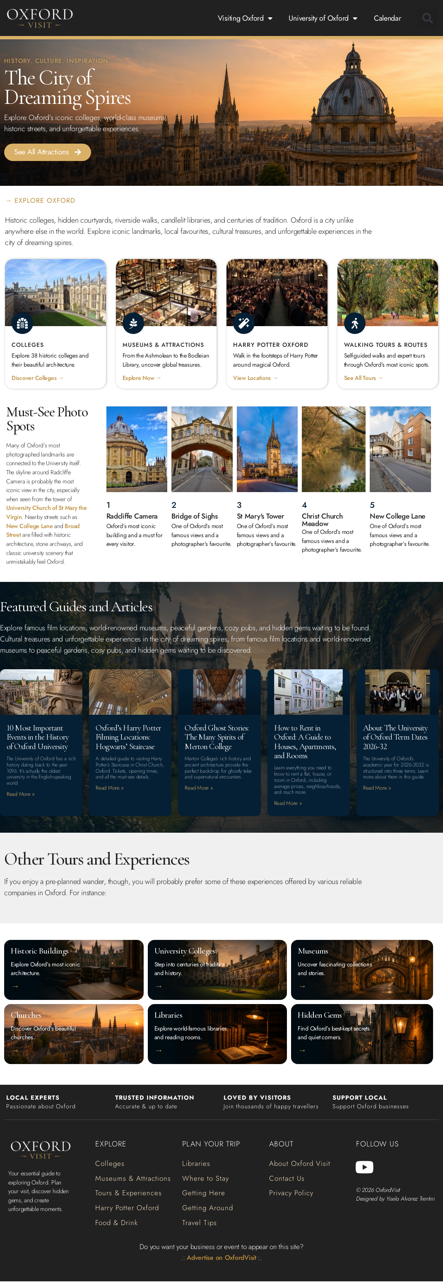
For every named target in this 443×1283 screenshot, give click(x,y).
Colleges (28, 345)
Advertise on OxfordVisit (221, 1259)
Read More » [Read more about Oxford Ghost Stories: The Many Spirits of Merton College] (199, 789)
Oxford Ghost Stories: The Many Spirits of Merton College (218, 737)
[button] (428, 18)
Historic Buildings (40, 952)
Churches (26, 1016)
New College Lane (29, 526)
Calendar (387, 18)
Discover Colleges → (38, 378)
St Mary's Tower (262, 516)
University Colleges (185, 952)
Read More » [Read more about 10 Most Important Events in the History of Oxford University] (21, 795)
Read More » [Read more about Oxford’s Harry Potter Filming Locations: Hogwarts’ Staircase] (110, 798)
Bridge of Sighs (196, 516)
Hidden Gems (320, 1016)
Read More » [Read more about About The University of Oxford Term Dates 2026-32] (377, 789)
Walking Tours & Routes (387, 345)
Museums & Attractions (164, 345)
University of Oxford (323, 18)
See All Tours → (364, 378)
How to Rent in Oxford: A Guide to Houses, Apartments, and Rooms (308, 742)
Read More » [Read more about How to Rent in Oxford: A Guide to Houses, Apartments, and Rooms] (288, 804)
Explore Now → (142, 378)
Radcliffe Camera (133, 516)
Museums (313, 952)
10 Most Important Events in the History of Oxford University (40, 737)
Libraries (168, 1016)
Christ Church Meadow (324, 520)
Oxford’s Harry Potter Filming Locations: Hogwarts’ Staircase (129, 742)
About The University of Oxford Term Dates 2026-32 (396, 737)
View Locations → (255, 378)
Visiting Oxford (245, 18)
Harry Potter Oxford (271, 345)
